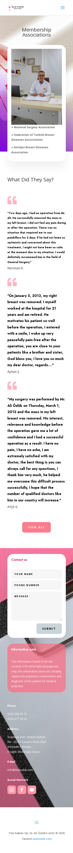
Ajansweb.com (42, 838)
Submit (49, 628)
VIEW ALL (36, 527)
